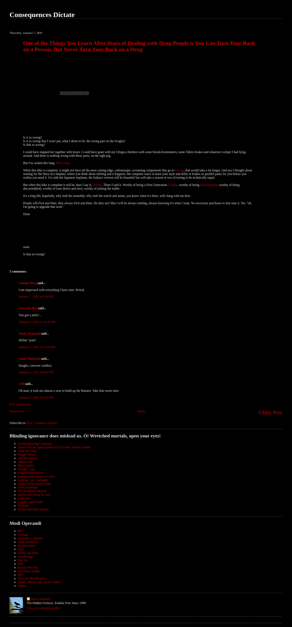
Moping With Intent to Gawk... (37, 476)
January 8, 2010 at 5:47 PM (36, 397)
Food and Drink (28, 542)
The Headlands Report (32, 491)
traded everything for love (34, 494)
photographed (209, 185)
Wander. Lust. (26, 469)
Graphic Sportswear (30, 502)
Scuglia (172, 185)
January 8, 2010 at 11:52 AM (37, 347)
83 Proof (23, 505)
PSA (21, 564)
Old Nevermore (28, 458)
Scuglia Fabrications (31, 473)
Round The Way (28, 567)
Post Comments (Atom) (42, 423)
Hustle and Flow (28, 553)
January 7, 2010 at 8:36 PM (36, 296)
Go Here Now (26, 545)
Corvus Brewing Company (35, 443)
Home (141, 411)
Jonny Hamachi (29, 333)
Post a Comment (20, 404)
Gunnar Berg (28, 283)
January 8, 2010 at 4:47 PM (36, 372)
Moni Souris (25, 465)
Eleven (179, 170)
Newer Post (17, 411)
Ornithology (25, 556)
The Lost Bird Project (31, 578)
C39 (21, 383)
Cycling (23, 534)
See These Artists (29, 571)
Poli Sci (23, 560)
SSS (20, 575)
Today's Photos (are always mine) (39, 582)
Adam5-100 (25, 462)
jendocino (24, 498)
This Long (62, 163)
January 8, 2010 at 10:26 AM (37, 322)
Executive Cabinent (30, 538)
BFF (20, 531)
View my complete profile (43, 608)
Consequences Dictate (42, 14)
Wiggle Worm (26, 454)
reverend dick (28, 308)
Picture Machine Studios (33, 509)
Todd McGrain (27, 451)
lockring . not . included (33, 480)
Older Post (270, 412)
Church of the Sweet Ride (34, 483)
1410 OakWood (28, 487)
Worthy (97, 185)
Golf (21, 549)
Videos (22, 585)
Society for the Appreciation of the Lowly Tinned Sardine (54, 447)
